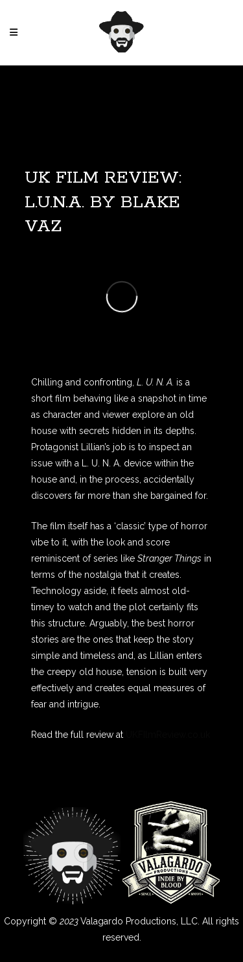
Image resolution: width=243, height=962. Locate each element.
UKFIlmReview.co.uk (168, 734)
